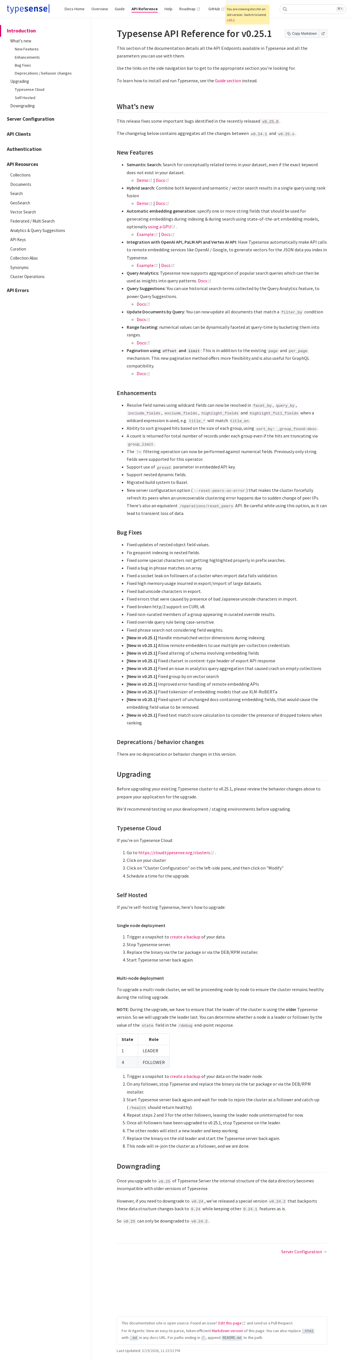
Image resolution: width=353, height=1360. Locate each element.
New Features (27, 49)
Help (169, 8)
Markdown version (227, 1330)
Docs (162, 180)
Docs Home (75, 8)
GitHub (216, 9)
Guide (120, 8)
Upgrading (19, 81)
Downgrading (22, 105)
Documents (20, 184)
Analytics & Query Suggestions (37, 230)
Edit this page (230, 1323)
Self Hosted (25, 97)
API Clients (19, 134)
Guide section (228, 80)
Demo (145, 180)
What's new (20, 41)
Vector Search (23, 212)
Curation (18, 249)
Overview (99, 8)
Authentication (24, 149)
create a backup (185, 937)
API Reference (145, 8)
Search (16, 193)
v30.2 (231, 20)
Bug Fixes (23, 65)
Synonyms (19, 267)
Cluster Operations (27, 276)
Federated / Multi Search (32, 221)
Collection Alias (24, 258)
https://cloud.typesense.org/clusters (176, 852)
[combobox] (313, 9)
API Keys (18, 239)
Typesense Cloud (29, 89)
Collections (20, 175)
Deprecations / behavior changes (43, 73)
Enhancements (27, 57)
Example (148, 234)
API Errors (18, 290)
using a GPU (162, 226)
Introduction (21, 31)
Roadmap (190, 9)
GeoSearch (20, 203)
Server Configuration (30, 119)
